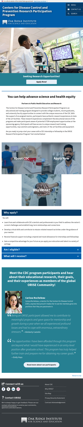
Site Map (48, 393)
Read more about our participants (41, 364)
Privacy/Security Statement (55, 398)
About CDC (49, 384)
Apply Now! (41, 81)
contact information (9, 405)
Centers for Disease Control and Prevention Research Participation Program (27, 11)
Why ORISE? (49, 389)
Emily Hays (17, 357)
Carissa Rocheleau (35, 297)
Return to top (76, 375)
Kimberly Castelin (32, 332)
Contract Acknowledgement (55, 402)
